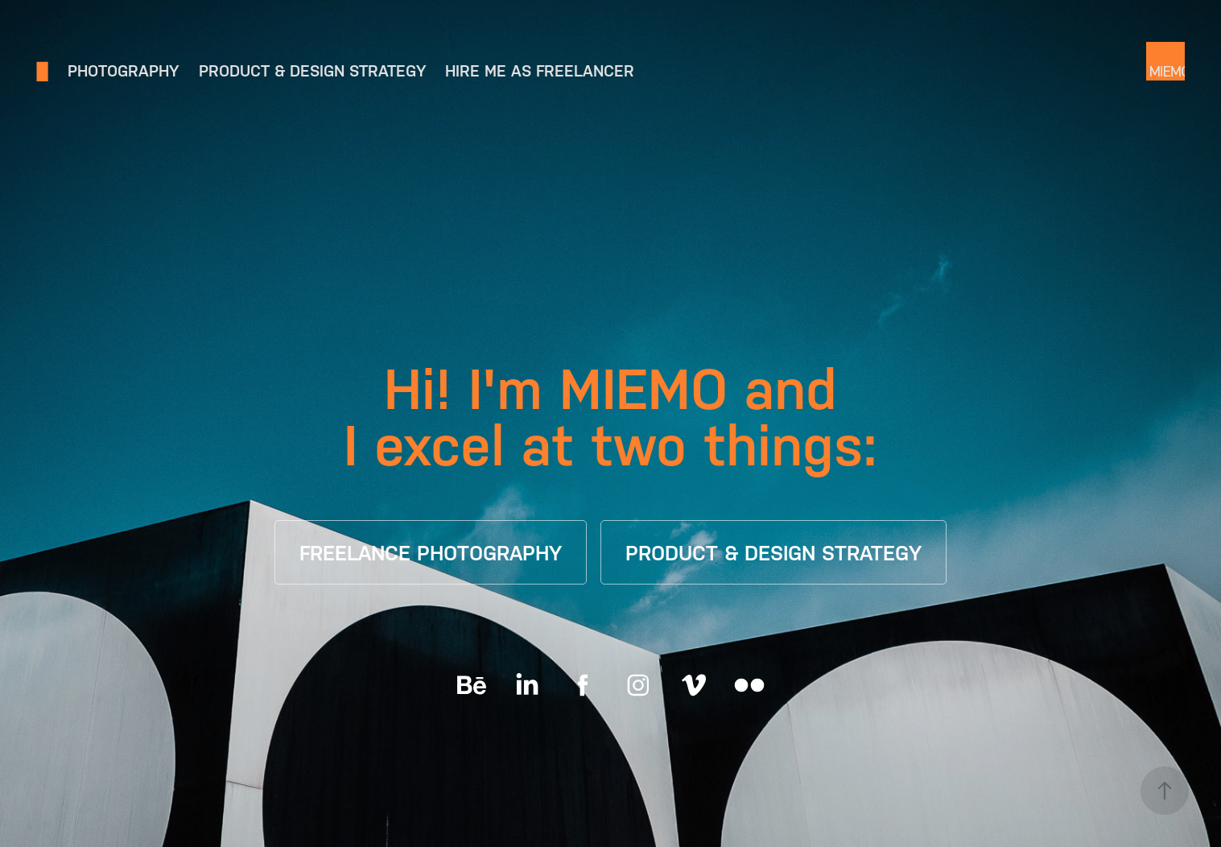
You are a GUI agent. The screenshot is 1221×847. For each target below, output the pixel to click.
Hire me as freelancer (539, 71)
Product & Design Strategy (312, 71)
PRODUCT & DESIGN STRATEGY (773, 553)
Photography (123, 71)
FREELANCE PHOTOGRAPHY (430, 553)
